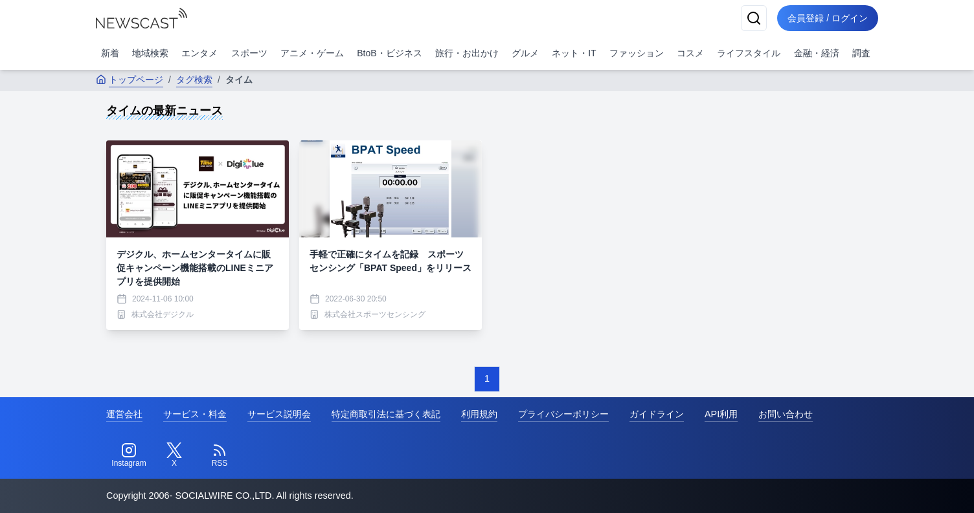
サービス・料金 (195, 414)
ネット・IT (574, 53)
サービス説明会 (279, 414)
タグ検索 (194, 79)
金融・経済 (816, 53)
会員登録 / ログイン (827, 18)
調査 (861, 53)
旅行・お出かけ (467, 53)
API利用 (721, 414)
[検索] (754, 18)
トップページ (129, 79)
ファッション (636, 53)
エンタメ (199, 53)
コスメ (690, 53)
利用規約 (479, 414)
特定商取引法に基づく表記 (386, 414)
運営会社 (124, 414)
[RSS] (219, 455)
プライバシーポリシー (563, 414)
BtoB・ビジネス (389, 53)
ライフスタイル (748, 53)
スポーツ (249, 53)
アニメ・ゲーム (312, 53)
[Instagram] (129, 455)
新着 (110, 53)
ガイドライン (656, 414)
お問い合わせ (785, 414)
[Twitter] (174, 455)
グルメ (525, 53)
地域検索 (150, 53)
